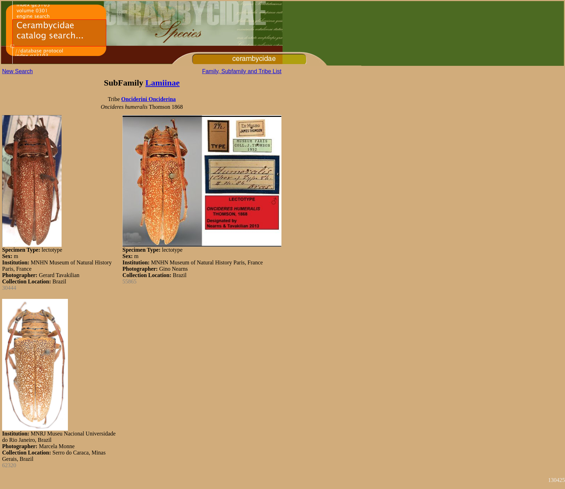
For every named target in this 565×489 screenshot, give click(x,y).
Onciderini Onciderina (148, 99)
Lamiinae (162, 82)
